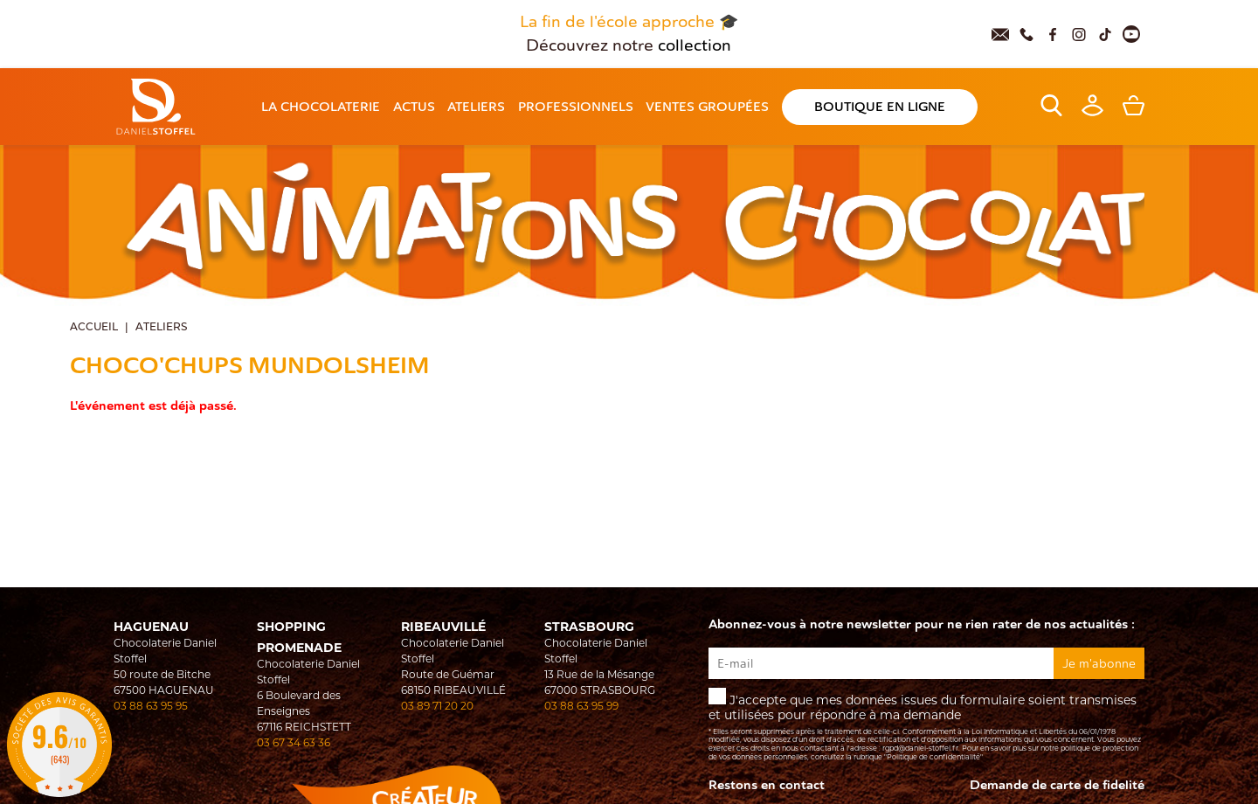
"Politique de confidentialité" (933, 757)
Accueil (94, 327)
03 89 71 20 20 (437, 707)
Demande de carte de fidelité (1057, 785)
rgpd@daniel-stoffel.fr (920, 748)
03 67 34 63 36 (293, 743)
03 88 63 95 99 (581, 707)
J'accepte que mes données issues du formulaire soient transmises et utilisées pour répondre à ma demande (926, 725)
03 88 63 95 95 (151, 707)
